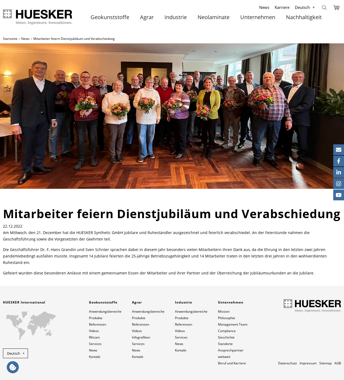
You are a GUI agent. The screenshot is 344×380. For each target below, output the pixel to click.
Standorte (225, 343)
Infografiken (141, 337)
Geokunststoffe (110, 17)
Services (95, 343)
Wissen (94, 337)
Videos (94, 331)
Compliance (227, 331)
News (264, 7)
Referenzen (97, 324)
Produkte (95, 318)
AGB (337, 363)
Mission (224, 311)
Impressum (308, 363)
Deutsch (302, 7)
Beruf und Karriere (232, 363)
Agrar (147, 17)
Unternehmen (257, 17)
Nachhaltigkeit (304, 17)
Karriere (282, 7)
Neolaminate (214, 17)
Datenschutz (287, 363)
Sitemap (325, 363)
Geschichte (226, 337)
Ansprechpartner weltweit (230, 353)
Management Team (233, 324)
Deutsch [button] (13, 353)
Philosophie (226, 318)
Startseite (10, 38)
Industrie (175, 17)
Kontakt (94, 356)
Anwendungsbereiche (105, 311)
